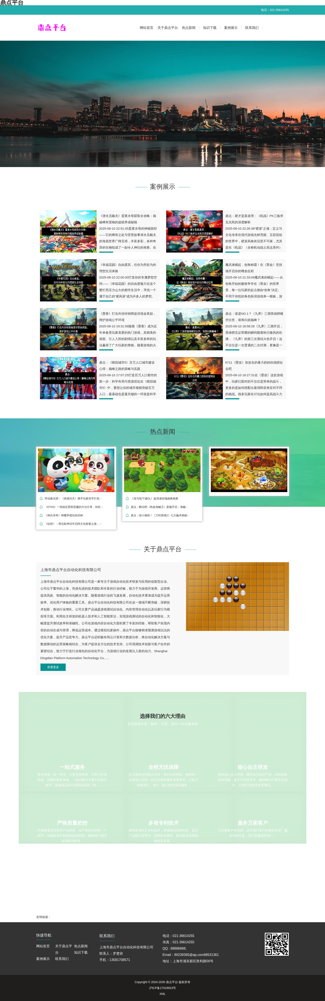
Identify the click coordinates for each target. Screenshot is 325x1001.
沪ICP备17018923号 (162, 988)
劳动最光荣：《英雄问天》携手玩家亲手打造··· (73, 498)
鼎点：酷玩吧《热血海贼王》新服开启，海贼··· (159, 507)
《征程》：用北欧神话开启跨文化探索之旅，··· (73, 523)
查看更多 (53, 667)
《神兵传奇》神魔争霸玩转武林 (64, 515)
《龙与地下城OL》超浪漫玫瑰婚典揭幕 (154, 498)
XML (162, 994)
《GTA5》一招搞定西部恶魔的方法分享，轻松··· (74, 507)
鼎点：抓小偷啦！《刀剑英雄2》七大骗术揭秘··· (160, 515)
